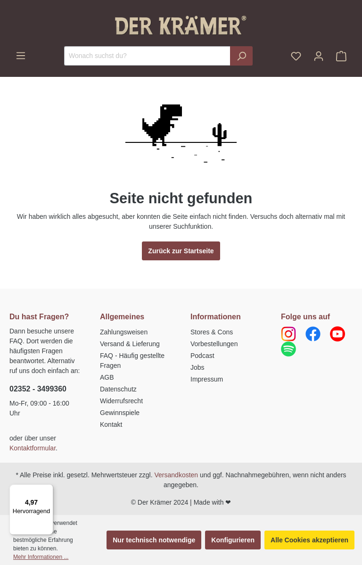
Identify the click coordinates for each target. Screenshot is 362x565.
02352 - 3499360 (37, 389)
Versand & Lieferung (130, 344)
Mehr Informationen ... (40, 557)
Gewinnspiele (120, 412)
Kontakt (111, 424)
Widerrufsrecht (121, 401)
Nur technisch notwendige (154, 540)
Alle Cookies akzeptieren (309, 540)
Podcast (202, 355)
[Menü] (20, 55)
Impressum (206, 379)
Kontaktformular (32, 448)
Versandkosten (176, 475)
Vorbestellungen (214, 344)
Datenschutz (118, 389)
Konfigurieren (233, 540)
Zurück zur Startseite (181, 251)
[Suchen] (241, 56)
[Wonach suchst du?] (147, 56)
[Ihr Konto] (318, 56)
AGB (107, 377)
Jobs (197, 367)
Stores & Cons (211, 332)
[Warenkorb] (341, 56)
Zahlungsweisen (124, 332)
